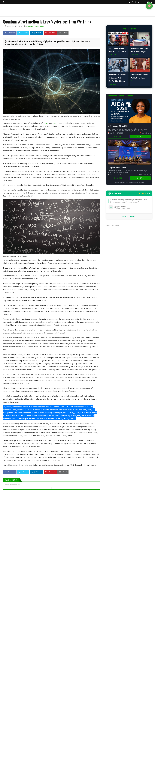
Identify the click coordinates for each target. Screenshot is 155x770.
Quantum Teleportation (35, 26)
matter (46, 123)
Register (140, 136)
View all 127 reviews (129, 216)
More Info (118, 136)
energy (56, 123)
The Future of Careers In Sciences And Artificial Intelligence (117, 77)
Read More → (113, 54)
